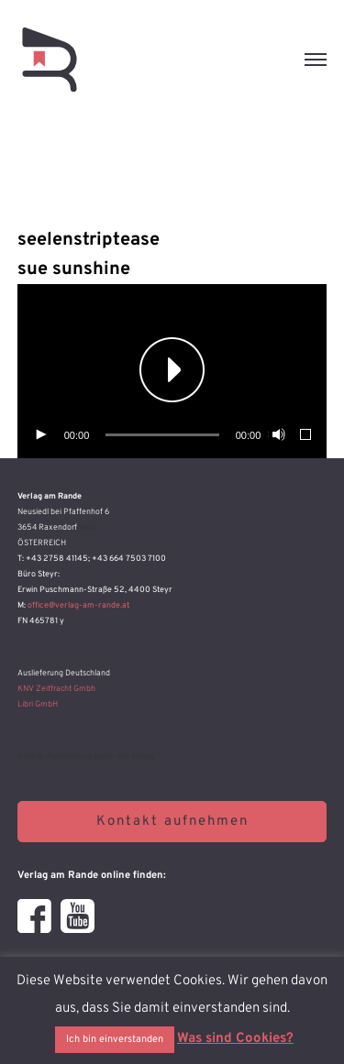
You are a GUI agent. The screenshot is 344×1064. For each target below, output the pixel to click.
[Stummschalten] (277, 435)
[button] (172, 371)
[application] (172, 371)
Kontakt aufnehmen (172, 821)
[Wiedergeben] (40, 435)
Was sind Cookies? (235, 1039)
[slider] (161, 434)
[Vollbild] (306, 435)
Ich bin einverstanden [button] (114, 1039)
